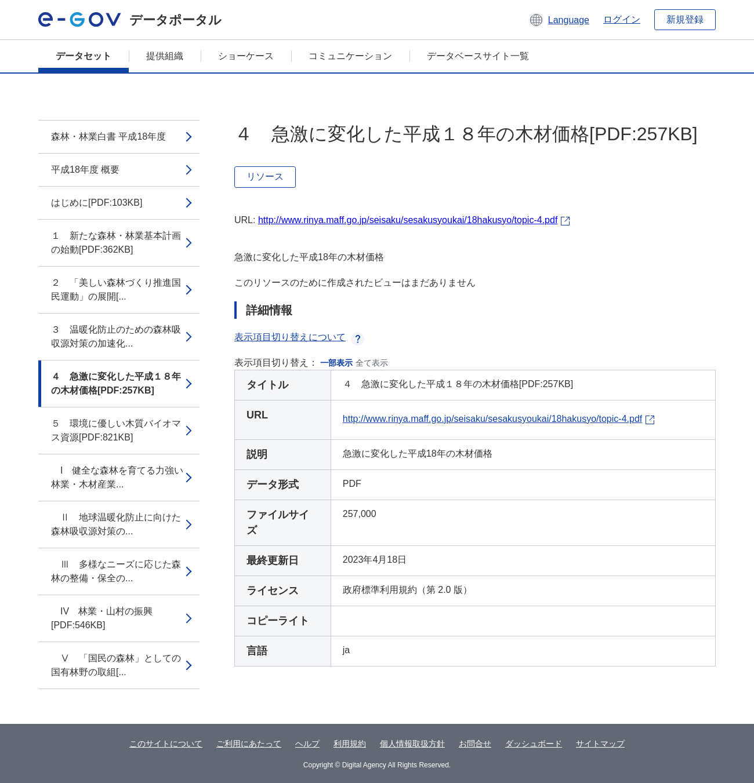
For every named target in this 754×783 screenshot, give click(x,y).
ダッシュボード (533, 743)
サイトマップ (600, 743)
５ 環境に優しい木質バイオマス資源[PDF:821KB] (116, 430)
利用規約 (350, 743)
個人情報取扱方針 (412, 743)
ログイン (621, 19)
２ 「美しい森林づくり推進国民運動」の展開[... (116, 289)
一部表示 (336, 362)
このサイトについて (165, 743)
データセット (83, 56)
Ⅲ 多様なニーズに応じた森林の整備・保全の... (116, 571)
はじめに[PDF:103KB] (96, 202)
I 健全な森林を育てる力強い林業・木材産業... (117, 477)
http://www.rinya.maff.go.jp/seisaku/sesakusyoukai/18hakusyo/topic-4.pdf (407, 220)
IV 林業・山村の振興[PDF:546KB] (102, 618)
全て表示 (372, 362)
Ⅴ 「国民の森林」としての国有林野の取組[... (116, 665)
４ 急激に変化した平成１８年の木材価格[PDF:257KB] (116, 383)
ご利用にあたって (248, 743)
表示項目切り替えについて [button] (299, 337)
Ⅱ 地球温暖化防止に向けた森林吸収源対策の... (116, 524)
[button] (558, 19)
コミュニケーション (350, 56)
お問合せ (475, 743)
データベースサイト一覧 (478, 56)
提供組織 (164, 56)
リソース (265, 176)
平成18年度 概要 (85, 169)
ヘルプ (307, 743)
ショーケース (246, 56)
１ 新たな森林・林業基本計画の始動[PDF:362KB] (116, 242)
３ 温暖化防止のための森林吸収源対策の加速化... (116, 336)
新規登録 (685, 19)
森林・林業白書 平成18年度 (108, 136)
